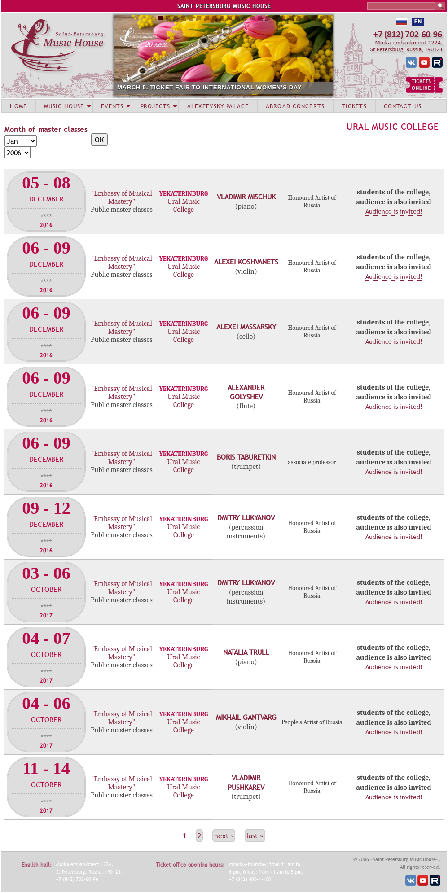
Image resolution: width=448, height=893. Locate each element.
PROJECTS (156, 106)
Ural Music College (393, 126)
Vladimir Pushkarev (246, 782)
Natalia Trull (246, 652)
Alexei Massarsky (246, 327)
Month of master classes (46, 129)
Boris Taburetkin (246, 457)
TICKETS (354, 106)
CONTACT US (403, 106)
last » (255, 835)
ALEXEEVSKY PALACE (218, 106)
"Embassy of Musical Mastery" (121, 197)
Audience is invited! (393, 211)
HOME (18, 106)
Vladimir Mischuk (246, 196)
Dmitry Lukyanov (246, 517)
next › (223, 835)
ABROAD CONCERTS (295, 106)
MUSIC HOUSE (63, 106)
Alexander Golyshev (246, 392)
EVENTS (112, 106)
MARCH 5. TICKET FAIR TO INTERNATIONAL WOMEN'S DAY (209, 87)
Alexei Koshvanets (246, 262)
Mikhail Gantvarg (246, 717)
